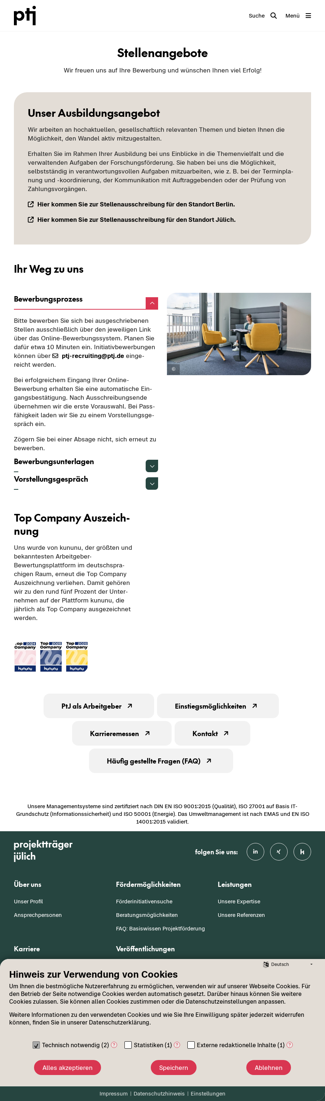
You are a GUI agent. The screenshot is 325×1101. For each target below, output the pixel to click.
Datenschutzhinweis (159, 1093)
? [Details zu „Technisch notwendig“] (114, 1045)
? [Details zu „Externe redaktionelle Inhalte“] (289, 1045)
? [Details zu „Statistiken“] (177, 1045)
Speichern (173, 1067)
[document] (162, 1003)
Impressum (114, 1093)
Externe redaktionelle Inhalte (236, 1045)
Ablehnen (269, 1067)
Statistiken (148, 1045)
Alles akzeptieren (67, 1067)
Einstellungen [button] (208, 1093)
